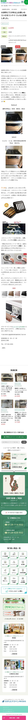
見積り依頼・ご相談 (11, 718)
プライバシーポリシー (7, 709)
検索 (24, 442)
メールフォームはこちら (14, 512)
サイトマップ (6, 707)
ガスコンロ (5, 23)
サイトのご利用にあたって (8, 711)
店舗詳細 (14, 653)
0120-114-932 (14, 524)
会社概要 (21, 618)
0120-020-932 (14, 532)
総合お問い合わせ (11, 618)
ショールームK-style (18, 326)
